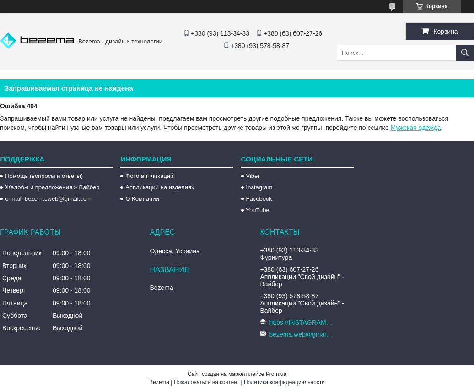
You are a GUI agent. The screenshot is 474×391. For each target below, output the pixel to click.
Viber (253, 175)
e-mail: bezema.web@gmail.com (48, 198)
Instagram (259, 187)
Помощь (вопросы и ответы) (44, 175)
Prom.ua (276, 374)
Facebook (259, 198)
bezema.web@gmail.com (301, 334)
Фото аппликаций (149, 175)
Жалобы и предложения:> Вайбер (52, 187)
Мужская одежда (416, 127)
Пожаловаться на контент (206, 382)
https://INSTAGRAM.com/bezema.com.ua (301, 322)
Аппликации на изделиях (159, 187)
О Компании (142, 198)
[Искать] (465, 53)
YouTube (257, 210)
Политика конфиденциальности (284, 382)
